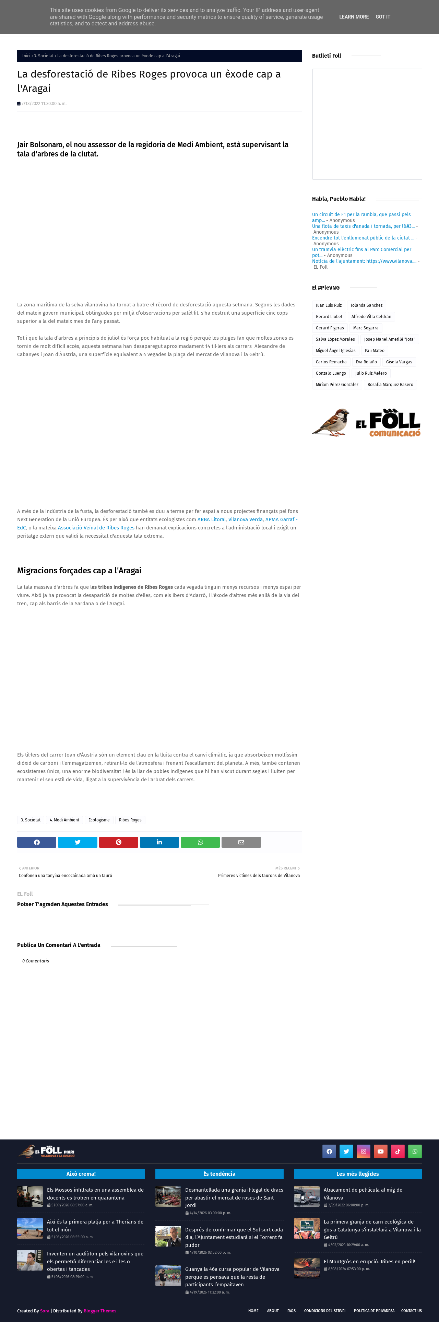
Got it (383, 17)
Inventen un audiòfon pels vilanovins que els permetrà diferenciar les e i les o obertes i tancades (95, 1261)
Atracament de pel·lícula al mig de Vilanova (363, 1194)
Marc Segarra (366, 328)
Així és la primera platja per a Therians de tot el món (95, 1226)
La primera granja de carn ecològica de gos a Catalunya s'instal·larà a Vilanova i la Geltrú (372, 1229)
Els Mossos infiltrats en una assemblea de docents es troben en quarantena (95, 1194)
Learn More (354, 17)
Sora (44, 1310)
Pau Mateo (374, 350)
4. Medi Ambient (64, 820)
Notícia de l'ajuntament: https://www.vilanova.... (364, 261)
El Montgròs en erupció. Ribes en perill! (369, 1262)
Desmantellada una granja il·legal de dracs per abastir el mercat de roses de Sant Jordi (234, 1197)
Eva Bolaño (366, 362)
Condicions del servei (324, 1311)
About (273, 1311)
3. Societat (44, 56)
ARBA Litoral (212, 519)
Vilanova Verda (245, 519)
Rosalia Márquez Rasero (390, 384)
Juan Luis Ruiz (329, 305)
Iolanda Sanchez (366, 305)
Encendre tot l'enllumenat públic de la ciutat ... (363, 238)
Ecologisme (99, 820)
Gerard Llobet (329, 316)
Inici (26, 56)
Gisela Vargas (399, 362)
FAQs (291, 1311)
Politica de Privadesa (374, 1311)
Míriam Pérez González (337, 384)
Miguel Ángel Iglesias (336, 350)
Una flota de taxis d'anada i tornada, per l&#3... (363, 226)
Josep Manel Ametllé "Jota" (389, 339)
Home (253, 1311)
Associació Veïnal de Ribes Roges (96, 528)
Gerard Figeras (330, 328)
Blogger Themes (100, 1310)
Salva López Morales (335, 339)
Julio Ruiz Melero (371, 373)
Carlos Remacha (331, 362)
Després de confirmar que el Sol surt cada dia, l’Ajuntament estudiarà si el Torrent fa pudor (234, 1237)
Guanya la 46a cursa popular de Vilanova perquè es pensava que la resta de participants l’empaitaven (232, 1277)
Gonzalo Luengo (331, 373)
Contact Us (411, 1311)
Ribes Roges (130, 820)
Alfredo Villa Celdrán (371, 316)
